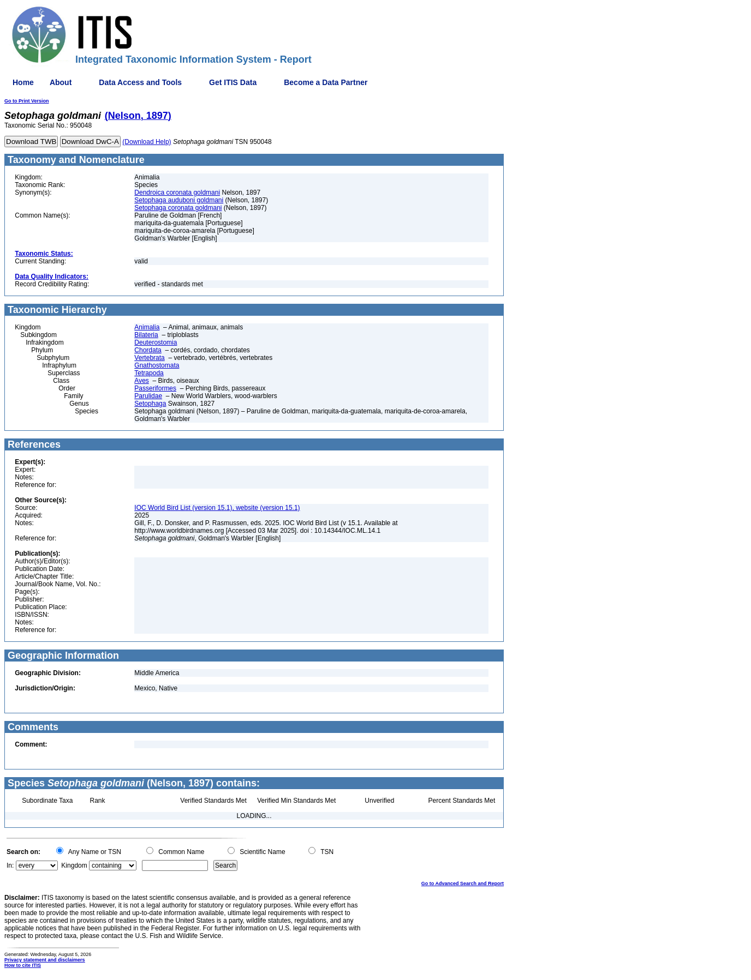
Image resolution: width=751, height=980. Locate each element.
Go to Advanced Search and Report (462, 883)
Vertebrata (149, 358)
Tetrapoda (148, 373)
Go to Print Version (26, 101)
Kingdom (74, 865)
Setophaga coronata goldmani (178, 208)
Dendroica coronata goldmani (177, 192)
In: (10, 865)
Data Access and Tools (140, 82)
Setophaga (150, 403)
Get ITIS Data (233, 82)
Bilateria (146, 335)
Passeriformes (155, 388)
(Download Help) (146, 142)
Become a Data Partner (325, 82)
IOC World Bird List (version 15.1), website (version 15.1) (217, 508)
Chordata (147, 350)
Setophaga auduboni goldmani (178, 200)
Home (23, 82)
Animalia (146, 327)
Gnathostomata (156, 365)
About (60, 82)
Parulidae (148, 396)
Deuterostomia (155, 342)
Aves (141, 380)
